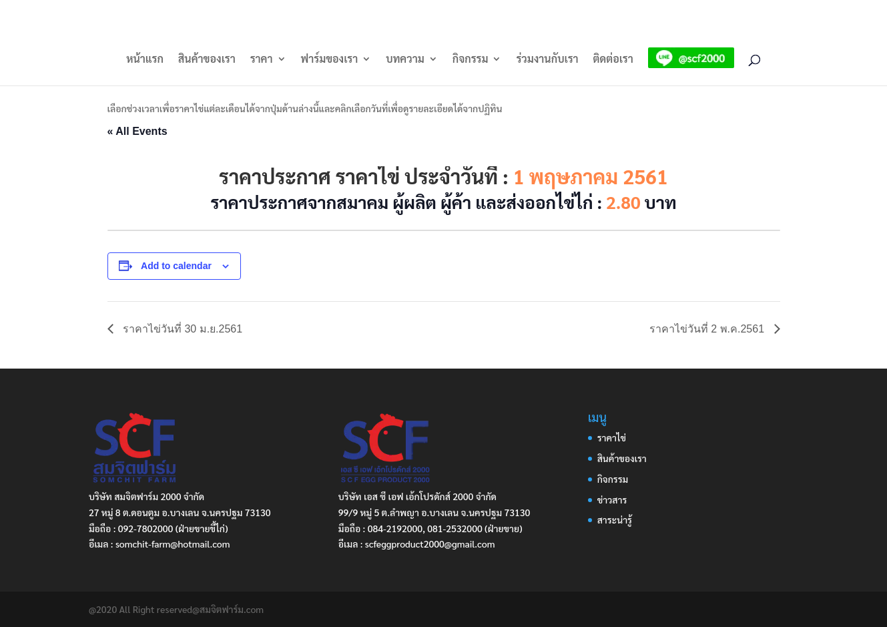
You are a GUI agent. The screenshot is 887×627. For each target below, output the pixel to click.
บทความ (405, 59)
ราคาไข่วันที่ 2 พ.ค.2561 (708, 329)
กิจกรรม (471, 59)
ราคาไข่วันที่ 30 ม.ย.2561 (181, 329)
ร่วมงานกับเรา (547, 59)
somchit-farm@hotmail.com (172, 544)
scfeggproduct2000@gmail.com (430, 544)
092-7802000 (145, 528)
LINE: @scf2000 (717, 10)
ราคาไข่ (611, 437)
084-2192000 (395, 528)
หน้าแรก (145, 59)
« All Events (137, 131)
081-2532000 (454, 528)
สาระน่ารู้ (614, 519)
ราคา (261, 59)
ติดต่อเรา (613, 59)
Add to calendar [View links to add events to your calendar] (176, 265)
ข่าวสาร (612, 499)
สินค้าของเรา (207, 59)
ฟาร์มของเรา (329, 59)
